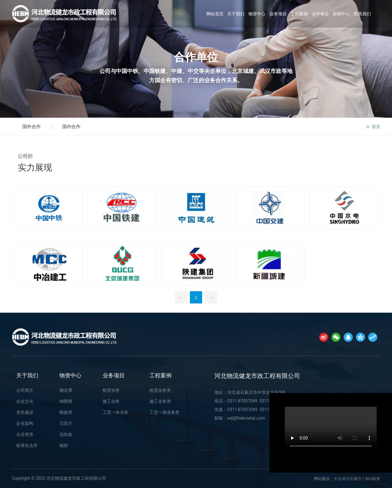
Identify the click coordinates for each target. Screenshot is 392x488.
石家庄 (356, 478)
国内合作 (71, 126)
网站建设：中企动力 (332, 478)
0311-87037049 (242, 400)
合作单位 (196, 57)
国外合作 (31, 126)
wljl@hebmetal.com (246, 418)
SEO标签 (372, 478)
